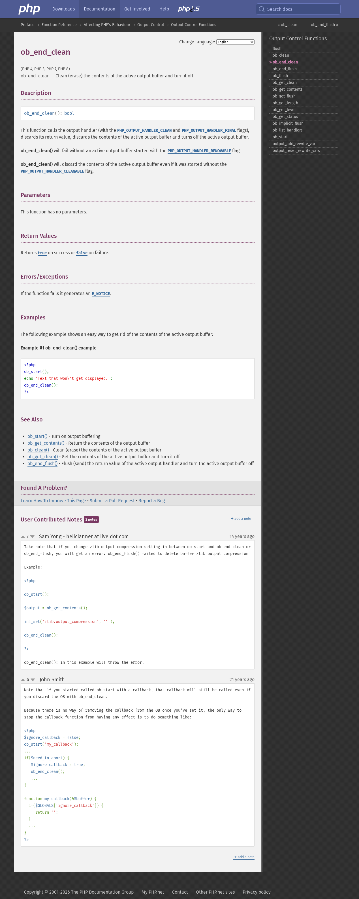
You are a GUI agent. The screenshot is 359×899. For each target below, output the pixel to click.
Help (164, 9)
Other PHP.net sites (215, 892)
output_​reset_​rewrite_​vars (296, 150)
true (42, 253)
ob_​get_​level (284, 109)
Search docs (275, 9)
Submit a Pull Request (112, 500)
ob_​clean (281, 55)
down (32, 536)
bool (69, 113)
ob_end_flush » (324, 24)
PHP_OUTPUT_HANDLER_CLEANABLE (52, 171)
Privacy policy (257, 892)
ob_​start (280, 137)
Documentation (99, 9)
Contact (180, 892)
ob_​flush (280, 75)
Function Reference (59, 24)
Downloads (63, 9)
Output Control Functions (193, 24)
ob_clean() (38, 450)
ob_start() (37, 436)
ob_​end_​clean (285, 62)
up (24, 537)
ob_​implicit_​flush (288, 123)
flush (277, 48)
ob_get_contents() (45, 443)
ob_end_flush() (42, 463)
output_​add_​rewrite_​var (294, 143)
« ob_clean (287, 24)
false (81, 253)
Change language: (197, 41)
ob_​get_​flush (284, 96)
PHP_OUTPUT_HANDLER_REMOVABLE (199, 151)
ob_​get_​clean (285, 82)
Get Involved (137, 9)
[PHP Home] (29, 9)
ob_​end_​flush (285, 69)
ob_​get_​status (285, 116)
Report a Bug (151, 500)
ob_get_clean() (42, 456)
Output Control (150, 24)
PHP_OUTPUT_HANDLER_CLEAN (144, 130)
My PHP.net (153, 892)
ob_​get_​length (285, 103)
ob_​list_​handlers (288, 130)
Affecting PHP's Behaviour (107, 24)
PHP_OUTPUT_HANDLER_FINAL (209, 130)
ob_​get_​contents (288, 89)
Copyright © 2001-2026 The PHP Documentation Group (79, 892)
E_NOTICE (101, 293)
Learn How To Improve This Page (53, 500)
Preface (28, 24)
